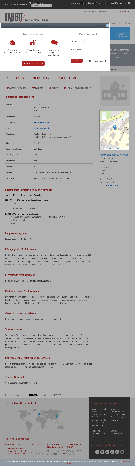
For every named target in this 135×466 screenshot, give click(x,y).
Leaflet (105, 149)
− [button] (104, 118)
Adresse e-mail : (77, 41)
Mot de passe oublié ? (97, 61)
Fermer (69, 463)
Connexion (76, 61)
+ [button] (104, 114)
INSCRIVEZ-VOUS (33, 63)
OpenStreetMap (115, 149)
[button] (107, 25)
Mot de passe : (77, 49)
